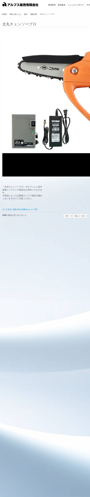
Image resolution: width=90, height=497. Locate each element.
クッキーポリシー (44, 490)
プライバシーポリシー (27, 490)
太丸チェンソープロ (31, 209)
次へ (51, 470)
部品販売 (61, 5)
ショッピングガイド (76, 5)
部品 (10, 209)
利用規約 (14, 490)
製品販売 (52, 5)
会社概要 (5, 490)
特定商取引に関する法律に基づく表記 (67, 490)
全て (4, 209)
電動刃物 (17, 209)
